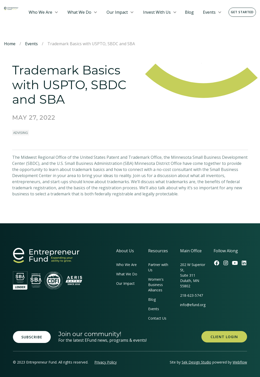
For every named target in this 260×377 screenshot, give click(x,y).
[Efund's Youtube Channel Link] (235, 263)
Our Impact (117, 12)
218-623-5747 (191, 295)
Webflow (240, 362)
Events (209, 12)
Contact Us (157, 318)
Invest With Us (157, 12)
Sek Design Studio (196, 362)
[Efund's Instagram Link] (226, 263)
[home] (11, 8)
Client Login (224, 336)
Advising (20, 132)
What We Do (79, 12)
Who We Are (40, 12)
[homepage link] (46, 255)
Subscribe (31, 337)
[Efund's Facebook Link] (217, 263)
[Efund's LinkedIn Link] (244, 263)
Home (9, 43)
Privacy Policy (105, 362)
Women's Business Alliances (156, 284)
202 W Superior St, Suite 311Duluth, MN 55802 (192, 275)
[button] (43, 12)
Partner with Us (158, 267)
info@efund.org (192, 304)
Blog (189, 12)
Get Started (242, 12)
